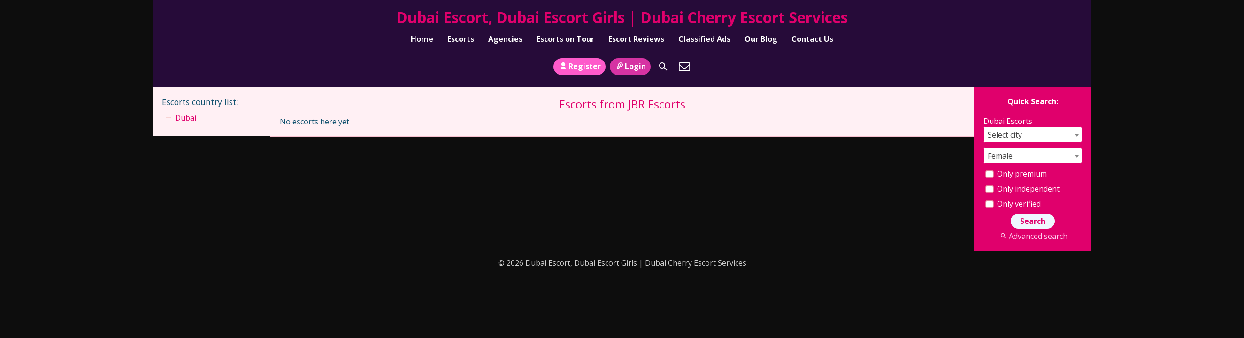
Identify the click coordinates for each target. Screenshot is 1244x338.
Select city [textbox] (1005, 135)
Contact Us (812, 39)
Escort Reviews (636, 39)
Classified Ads (704, 39)
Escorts (460, 39)
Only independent (1022, 189)
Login (630, 66)
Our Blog (761, 39)
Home (422, 39)
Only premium (1016, 174)
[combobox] (1032, 134)
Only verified (1013, 204)
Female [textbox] (1000, 156)
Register (579, 66)
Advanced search (1032, 236)
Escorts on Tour (565, 39)
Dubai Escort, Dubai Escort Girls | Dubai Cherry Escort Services (622, 17)
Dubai (185, 118)
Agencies (505, 39)
